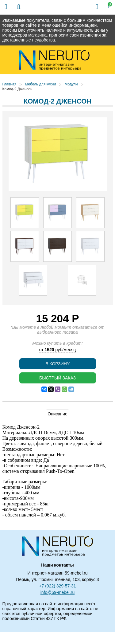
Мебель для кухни (40, 84)
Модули (71, 84)
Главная (9, 84)
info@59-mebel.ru (57, 592)
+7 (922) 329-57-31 (57, 585)
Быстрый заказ (57, 377)
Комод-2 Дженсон (17, 89)
